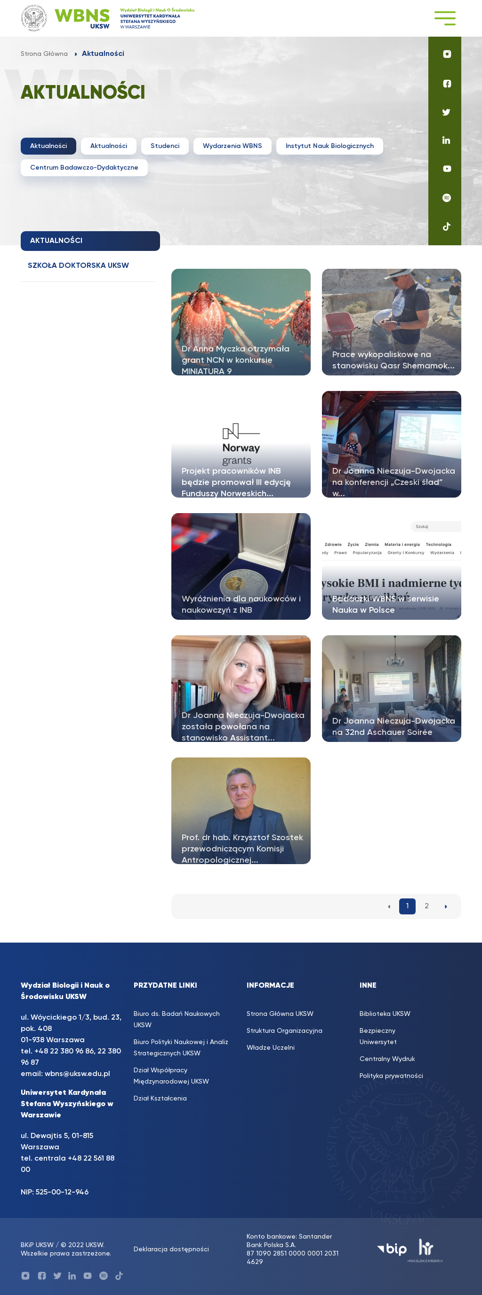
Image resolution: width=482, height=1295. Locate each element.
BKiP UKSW (37, 1245)
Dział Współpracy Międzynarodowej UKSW (171, 1076)
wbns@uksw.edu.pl (77, 1074)
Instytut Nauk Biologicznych (330, 146)
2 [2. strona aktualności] (427, 906)
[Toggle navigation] (444, 18)
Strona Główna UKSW (280, 1014)
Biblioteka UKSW (385, 1014)
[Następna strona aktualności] (446, 906)
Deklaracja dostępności (171, 1249)
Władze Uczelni (271, 1048)
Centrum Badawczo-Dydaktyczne (84, 167)
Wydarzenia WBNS (232, 146)
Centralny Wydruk (387, 1059)
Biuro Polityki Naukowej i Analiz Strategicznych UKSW (181, 1048)
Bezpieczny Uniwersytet (378, 1036)
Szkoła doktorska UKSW (78, 266)
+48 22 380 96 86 (64, 1051)
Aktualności (48, 146)
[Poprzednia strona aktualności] (389, 906)
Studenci (165, 146)
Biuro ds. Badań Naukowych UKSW (177, 1020)
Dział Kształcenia (160, 1098)
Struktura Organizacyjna (284, 1031)
